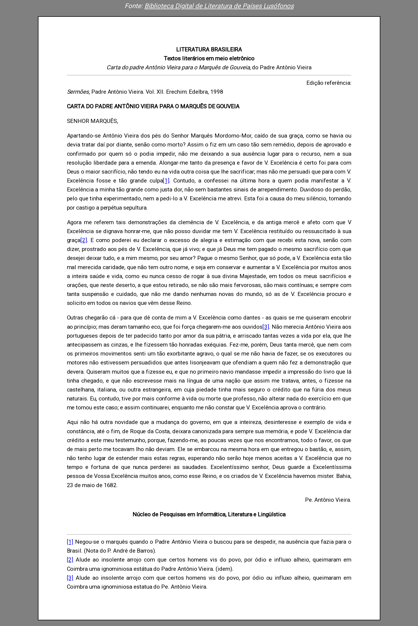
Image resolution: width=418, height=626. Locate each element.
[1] (166, 180)
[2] (83, 240)
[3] (266, 327)
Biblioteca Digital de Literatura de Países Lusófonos (219, 6)
